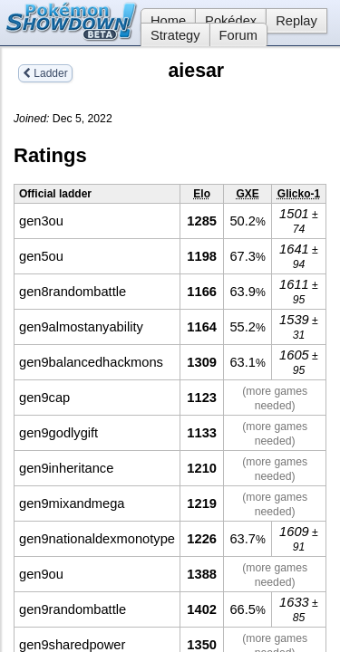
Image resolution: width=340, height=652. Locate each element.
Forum (238, 35)
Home (163, 21)
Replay (296, 21)
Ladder (45, 73)
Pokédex (231, 21)
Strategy (175, 35)
